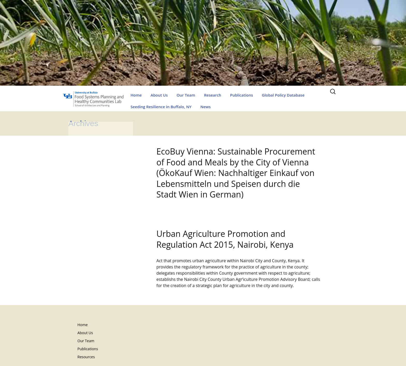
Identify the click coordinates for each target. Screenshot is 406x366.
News (205, 106)
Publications (241, 95)
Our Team (186, 95)
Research (212, 95)
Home (136, 95)
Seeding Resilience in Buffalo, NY (161, 106)
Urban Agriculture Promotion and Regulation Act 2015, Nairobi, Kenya (225, 239)
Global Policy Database (283, 95)
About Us (159, 95)
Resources (86, 356)
